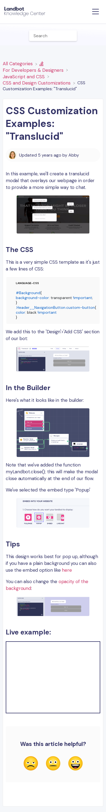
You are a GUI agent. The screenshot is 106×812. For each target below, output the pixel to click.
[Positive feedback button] (75, 764)
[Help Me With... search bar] (53, 35)
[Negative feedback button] (31, 764)
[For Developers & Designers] (34, 67)
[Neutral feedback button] (53, 764)
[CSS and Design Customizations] (37, 83)
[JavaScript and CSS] (24, 76)
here (67, 570)
